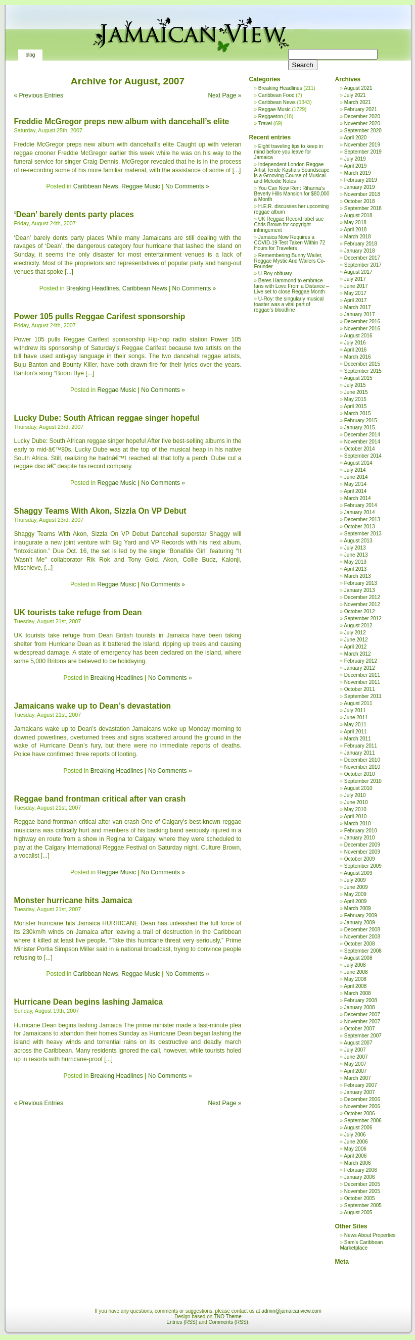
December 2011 (362, 675)
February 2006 (360, 1170)
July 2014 (355, 470)
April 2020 (355, 137)
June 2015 (356, 392)
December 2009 (362, 845)
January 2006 (359, 1177)
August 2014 (358, 463)
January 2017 (359, 314)
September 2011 (363, 696)
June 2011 (356, 717)
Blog (30, 55)
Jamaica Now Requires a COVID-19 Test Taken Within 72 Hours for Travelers (290, 242)
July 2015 (355, 385)
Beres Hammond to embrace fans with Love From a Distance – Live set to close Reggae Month (291, 286)
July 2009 (355, 880)
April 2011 (355, 731)
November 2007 (362, 1021)
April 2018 (355, 229)
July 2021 (355, 95)
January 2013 (359, 590)
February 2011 (360, 746)
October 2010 (359, 774)
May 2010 (355, 809)
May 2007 (355, 1064)
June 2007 (356, 1057)
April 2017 (355, 300)
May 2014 (355, 484)
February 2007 (360, 1085)
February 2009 (360, 915)
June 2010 (356, 802)
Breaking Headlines (92, 288)
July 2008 (355, 965)
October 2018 (359, 201)
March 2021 (357, 102)
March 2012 (357, 654)
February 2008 (360, 1000)
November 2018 (362, 194)
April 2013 (355, 569)
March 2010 (357, 823)
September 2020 (363, 130)
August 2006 (358, 1127)
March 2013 (357, 576)
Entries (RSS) (181, 1322)
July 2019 (355, 159)
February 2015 (360, 420)
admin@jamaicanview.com (291, 1311)
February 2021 (360, 109)
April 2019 (355, 166)
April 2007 (355, 1071)
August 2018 (358, 215)
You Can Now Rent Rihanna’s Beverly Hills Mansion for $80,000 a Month (292, 193)
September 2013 (363, 533)
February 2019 (360, 180)
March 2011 (357, 738)
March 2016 (357, 357)
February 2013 (360, 583)
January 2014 (359, 512)
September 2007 (363, 1035)
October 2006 (359, 1113)
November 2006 (362, 1106)
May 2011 (355, 724)
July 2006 (355, 1134)
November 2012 (362, 604)
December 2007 (362, 1014)
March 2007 (357, 1078)
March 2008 (357, 993)
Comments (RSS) (228, 1322)
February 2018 (360, 243)
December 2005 (362, 1184)
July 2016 (355, 342)
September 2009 (363, 866)
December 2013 (362, 519)
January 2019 (359, 187)
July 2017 (355, 279)
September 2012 (363, 618)
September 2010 (363, 781)
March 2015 (357, 413)
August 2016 (358, 335)
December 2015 (362, 364)
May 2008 (355, 979)
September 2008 (363, 951)
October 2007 (359, 1028)
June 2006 (356, 1142)
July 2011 (355, 710)
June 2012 (356, 639)
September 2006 (363, 1120)
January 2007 (359, 1092)
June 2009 (356, 887)
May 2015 (355, 399)
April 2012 (355, 647)
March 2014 (357, 498)
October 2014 (359, 449)
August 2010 (358, 788)
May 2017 (355, 293)
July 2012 (355, 632)
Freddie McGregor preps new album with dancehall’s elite (121, 121)
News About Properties (370, 1235)
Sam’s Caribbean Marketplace (361, 1245)
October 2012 (359, 611)
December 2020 (362, 116)
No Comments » (187, 186)
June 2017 (356, 286)
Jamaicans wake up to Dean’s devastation (92, 706)
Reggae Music (140, 186)
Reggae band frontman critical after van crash (100, 799)
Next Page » (224, 95)
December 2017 (362, 258)
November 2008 (362, 936)
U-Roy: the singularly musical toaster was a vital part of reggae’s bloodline (289, 304)
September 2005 (363, 1205)
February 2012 (360, 661)
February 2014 (360, 505)
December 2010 (362, 760)
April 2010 (355, 816)
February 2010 (360, 830)
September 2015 (363, 371)
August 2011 (358, 703)
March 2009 (357, 908)
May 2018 (355, 222)
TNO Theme (228, 1316)
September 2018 (363, 208)
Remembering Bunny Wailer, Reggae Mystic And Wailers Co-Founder (290, 261)
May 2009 (355, 894)
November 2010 (362, 767)
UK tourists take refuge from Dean (78, 612)
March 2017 (357, 307)
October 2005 (359, 1198)
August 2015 (358, 378)
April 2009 (355, 901)
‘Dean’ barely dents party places (74, 214)
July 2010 (355, 795)
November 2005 (362, 1191)
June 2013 (356, 555)
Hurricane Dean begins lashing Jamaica (88, 1002)
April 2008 (355, 986)
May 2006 (355, 1149)
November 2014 (362, 441)
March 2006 (357, 1163)
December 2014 (362, 434)
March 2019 (357, 173)
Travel (265, 123)
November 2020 (362, 123)
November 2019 (362, 144)
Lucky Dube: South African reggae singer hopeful (107, 418)
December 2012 (362, 597)
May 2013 (355, 562)
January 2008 (359, 1007)
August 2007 (358, 1043)
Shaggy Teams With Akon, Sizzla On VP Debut (100, 511)
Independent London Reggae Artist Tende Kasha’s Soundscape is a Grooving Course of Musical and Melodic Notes (292, 173)
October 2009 (359, 859)
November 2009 (362, 852)
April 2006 (355, 1156)
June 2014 (356, 477)
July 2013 (355, 548)
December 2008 (362, 929)
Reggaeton (270, 116)
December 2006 (362, 1099)
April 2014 (355, 491)
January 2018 (359, 251)
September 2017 (363, 265)
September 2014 (363, 456)
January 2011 (359, 753)
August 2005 (358, 1212)
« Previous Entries (38, 95)
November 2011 (362, 682)
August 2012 (358, 625)
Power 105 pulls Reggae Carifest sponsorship (100, 316)
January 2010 (359, 837)
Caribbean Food (276, 95)
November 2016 (362, 328)
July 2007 (355, 1050)
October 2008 (359, 944)
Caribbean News (95, 186)
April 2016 (355, 350)
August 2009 (358, 873)
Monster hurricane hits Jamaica (73, 900)
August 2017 (358, 272)
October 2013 (359, 526)
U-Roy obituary (275, 273)
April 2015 (355, 406)
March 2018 (357, 236)
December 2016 (362, 321)
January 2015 (359, 427)
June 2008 (356, 972)
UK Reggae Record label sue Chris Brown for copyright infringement (289, 224)
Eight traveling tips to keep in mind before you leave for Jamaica (288, 151)
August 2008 (358, 958)
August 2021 (358, 88)
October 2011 (359, 689)
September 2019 (363, 152)
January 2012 (359, 668)
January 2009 (359, 922)
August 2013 (358, 540)
